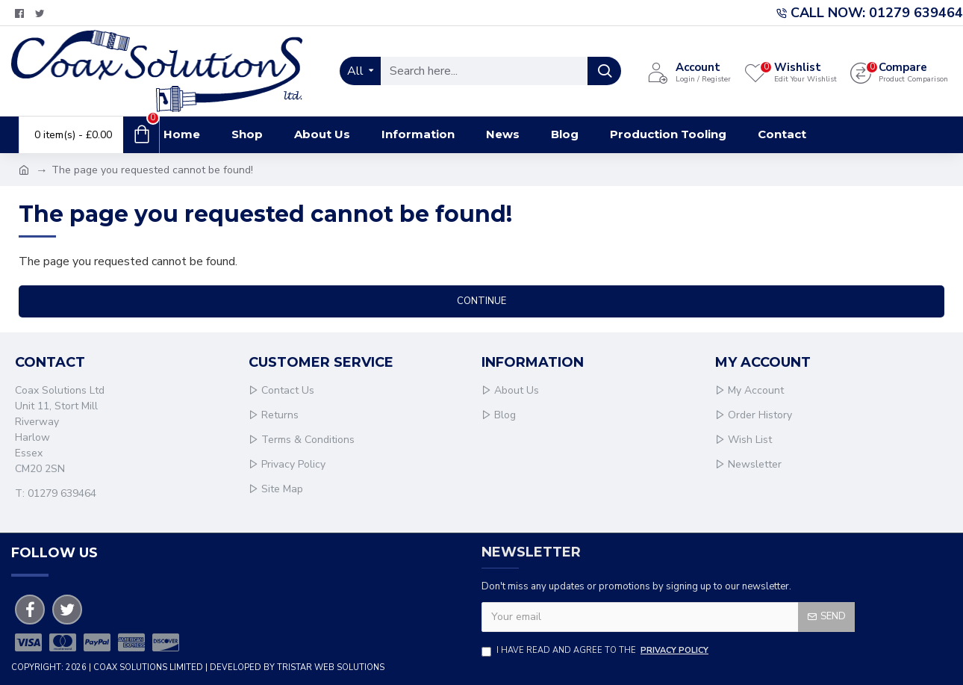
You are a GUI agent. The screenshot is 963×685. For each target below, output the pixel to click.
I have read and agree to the (596, 651)
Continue (481, 301)
